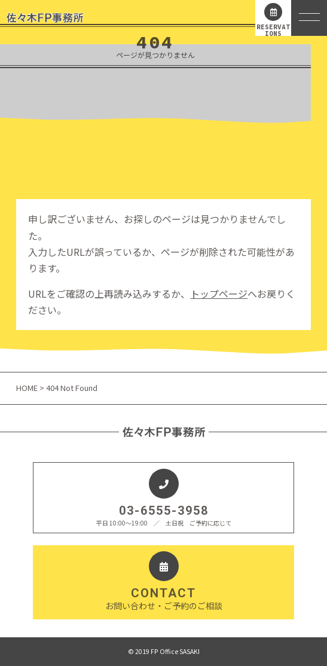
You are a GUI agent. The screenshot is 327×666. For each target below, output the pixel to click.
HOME (27, 387)
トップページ (218, 293)
